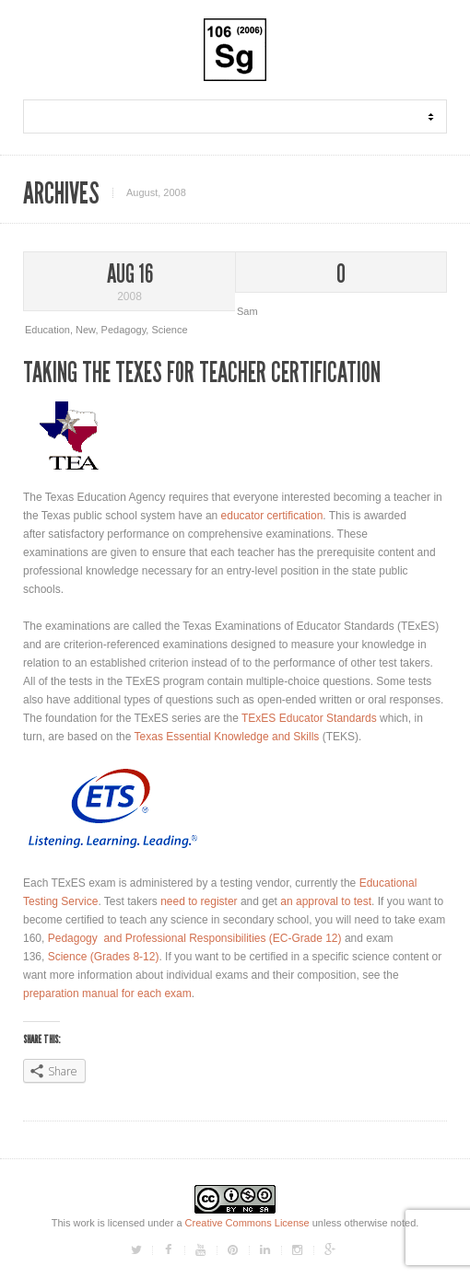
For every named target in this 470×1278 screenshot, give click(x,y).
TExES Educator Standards (309, 718)
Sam (247, 311)
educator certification (272, 515)
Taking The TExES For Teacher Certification (202, 372)
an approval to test (325, 901)
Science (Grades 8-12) (103, 956)
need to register (198, 901)
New (85, 329)
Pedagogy (124, 329)
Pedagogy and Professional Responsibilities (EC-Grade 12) (195, 938)
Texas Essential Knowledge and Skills (227, 736)
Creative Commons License (247, 1222)
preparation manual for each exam (107, 993)
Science (169, 329)
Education (47, 329)
